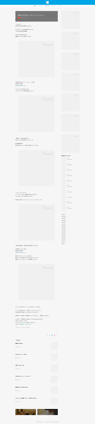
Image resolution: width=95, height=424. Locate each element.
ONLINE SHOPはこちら (20, 85)
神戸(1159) (16, 327)
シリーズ (53, 6)
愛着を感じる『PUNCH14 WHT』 (21, 387)
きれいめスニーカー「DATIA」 (21, 354)
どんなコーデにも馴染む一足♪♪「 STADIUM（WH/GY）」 (26, 398)
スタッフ (41, 6)
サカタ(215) (20, 327)
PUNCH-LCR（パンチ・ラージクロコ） (23, 376)
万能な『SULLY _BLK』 (20, 365)
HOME (34, 6)
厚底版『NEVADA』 (19, 343)
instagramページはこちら (25, 324)
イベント (60, 6)
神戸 (19, 17)
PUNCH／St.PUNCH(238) (25, 327)
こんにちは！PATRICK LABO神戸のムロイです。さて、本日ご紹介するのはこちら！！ (29, 345)
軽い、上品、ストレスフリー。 (72, 185)
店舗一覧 (47, 6)
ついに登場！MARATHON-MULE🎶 (73, 190)
